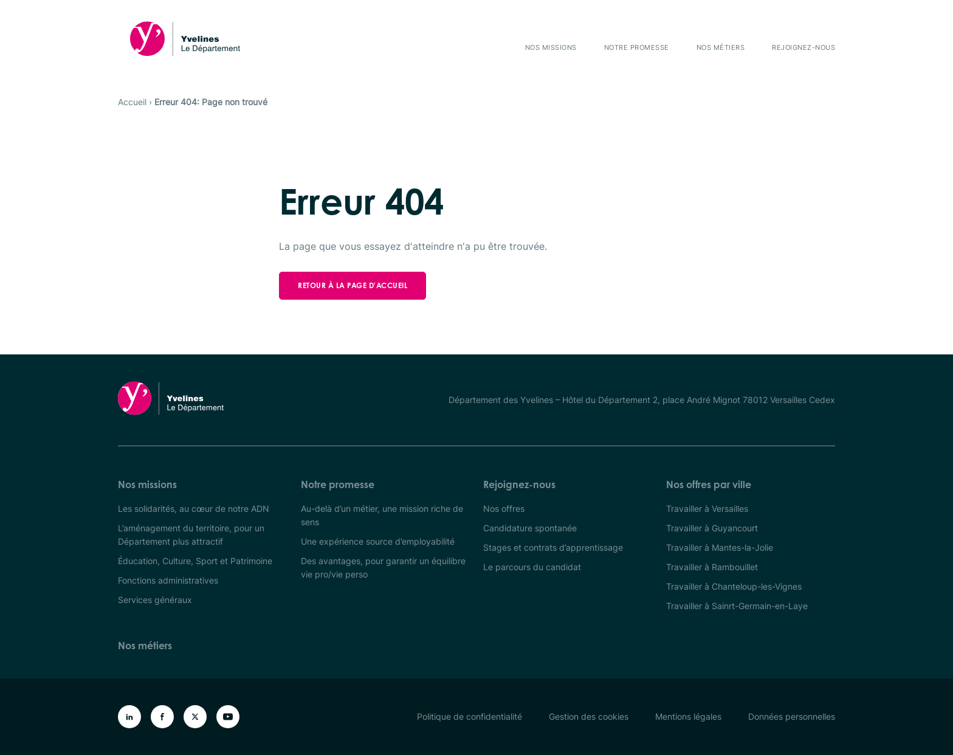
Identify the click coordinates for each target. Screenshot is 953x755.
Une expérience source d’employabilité (378, 541)
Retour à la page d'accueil (352, 285)
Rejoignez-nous (803, 47)
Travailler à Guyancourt (712, 528)
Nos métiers (721, 47)
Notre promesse (636, 47)
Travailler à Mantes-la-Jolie (719, 547)
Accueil (132, 102)
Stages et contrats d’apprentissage (553, 547)
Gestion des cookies (588, 716)
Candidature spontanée (530, 528)
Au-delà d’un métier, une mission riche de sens (382, 515)
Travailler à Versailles (707, 508)
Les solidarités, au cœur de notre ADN (193, 508)
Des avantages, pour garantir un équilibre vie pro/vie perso (383, 567)
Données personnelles (791, 716)
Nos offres (504, 508)
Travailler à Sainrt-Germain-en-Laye (737, 606)
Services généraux (155, 600)
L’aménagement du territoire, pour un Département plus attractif (191, 534)
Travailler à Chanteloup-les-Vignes (734, 586)
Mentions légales (688, 716)
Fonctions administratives (168, 580)
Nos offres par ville (708, 484)
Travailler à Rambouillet (712, 567)
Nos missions (551, 47)
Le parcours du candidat (532, 567)
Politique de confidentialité (469, 716)
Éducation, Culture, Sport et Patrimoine (195, 561)
